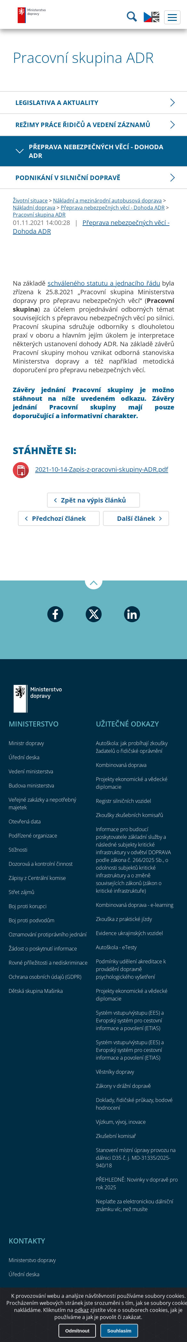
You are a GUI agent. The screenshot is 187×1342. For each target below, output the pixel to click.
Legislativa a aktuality (56, 102)
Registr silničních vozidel (123, 800)
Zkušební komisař (116, 1136)
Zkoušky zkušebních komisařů (129, 815)
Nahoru (94, 585)
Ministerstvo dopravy (32, 15)
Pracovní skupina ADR (39, 214)
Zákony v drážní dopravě (123, 1085)
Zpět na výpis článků (93, 500)
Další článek (136, 518)
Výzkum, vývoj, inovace (121, 1121)
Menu (172, 17)
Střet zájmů (21, 892)
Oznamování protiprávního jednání (48, 934)
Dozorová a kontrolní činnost (41, 863)
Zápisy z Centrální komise (37, 878)
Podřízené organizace (33, 835)
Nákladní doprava (34, 207)
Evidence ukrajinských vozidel (129, 933)
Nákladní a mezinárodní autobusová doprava (107, 200)
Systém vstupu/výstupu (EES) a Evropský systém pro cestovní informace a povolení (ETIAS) (130, 1020)
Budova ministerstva (31, 785)
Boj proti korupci (28, 906)
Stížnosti (18, 849)
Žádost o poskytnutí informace (43, 948)
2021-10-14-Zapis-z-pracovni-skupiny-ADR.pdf (101, 469)
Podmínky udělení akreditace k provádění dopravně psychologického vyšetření (131, 969)
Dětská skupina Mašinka (36, 990)
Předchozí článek (59, 518)
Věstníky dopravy (115, 1071)
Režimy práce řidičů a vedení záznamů (82, 124)
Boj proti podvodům (31, 920)
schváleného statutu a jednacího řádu (104, 283)
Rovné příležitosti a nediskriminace (48, 962)
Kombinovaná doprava (121, 765)
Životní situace (30, 200)
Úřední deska (24, 757)
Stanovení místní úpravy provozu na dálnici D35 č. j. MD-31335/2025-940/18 (135, 1158)
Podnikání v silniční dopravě (67, 177)
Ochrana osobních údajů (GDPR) (45, 976)
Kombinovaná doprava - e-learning (134, 904)
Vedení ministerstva (31, 771)
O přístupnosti (93, 1319)
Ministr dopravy (26, 743)
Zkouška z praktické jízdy (124, 919)
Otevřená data (25, 821)
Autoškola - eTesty (116, 947)
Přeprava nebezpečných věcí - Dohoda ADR (96, 151)
